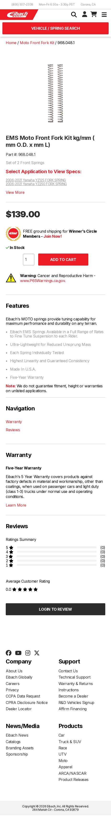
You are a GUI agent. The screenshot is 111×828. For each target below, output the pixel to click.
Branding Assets (20, 748)
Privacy (12, 690)
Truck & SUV (69, 741)
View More (15, 192)
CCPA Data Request (23, 696)
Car (61, 735)
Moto (63, 760)
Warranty (14, 421)
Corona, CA (88, 4)
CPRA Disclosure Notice (27, 702)
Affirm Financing (72, 709)
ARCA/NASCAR (72, 773)
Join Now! (52, 236)
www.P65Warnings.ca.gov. (43, 280)
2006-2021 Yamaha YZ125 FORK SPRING (36, 180)
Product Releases (73, 779)
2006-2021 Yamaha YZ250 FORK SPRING (36, 184)
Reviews (13, 429)
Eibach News (17, 735)
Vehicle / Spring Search (55, 28)
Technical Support (74, 677)
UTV (62, 754)
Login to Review (55, 609)
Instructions (68, 690)
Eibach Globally (19, 677)
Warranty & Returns (75, 683)
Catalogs (13, 741)
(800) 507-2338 (22, 4)
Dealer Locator (19, 709)
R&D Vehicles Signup (76, 702)
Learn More (16, 505)
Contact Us (68, 671)
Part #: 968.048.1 (20, 154)
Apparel (65, 767)
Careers (12, 683)
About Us (14, 671)
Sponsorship (17, 754)
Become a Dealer (73, 696)
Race (62, 748)
